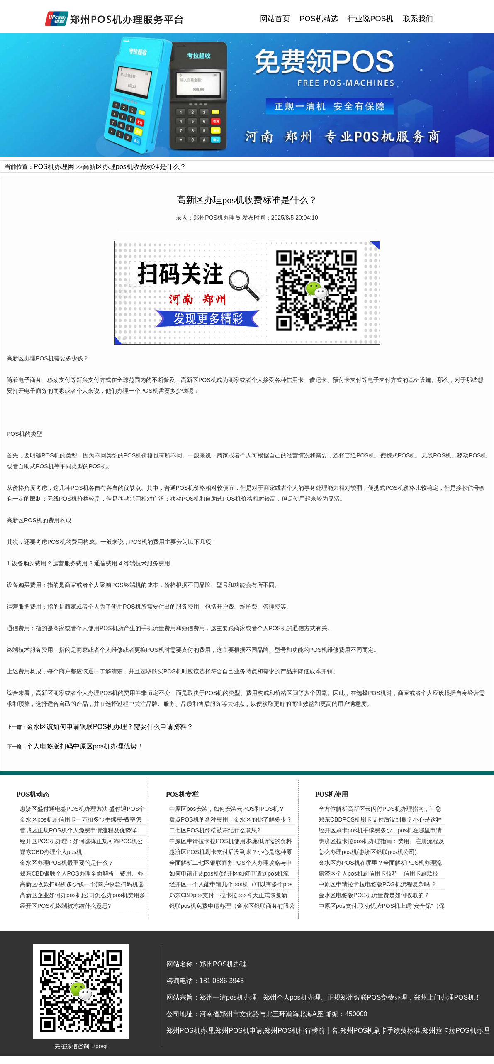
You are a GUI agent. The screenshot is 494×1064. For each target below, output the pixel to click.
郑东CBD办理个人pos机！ (54, 852)
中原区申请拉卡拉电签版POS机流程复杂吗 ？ (378, 884)
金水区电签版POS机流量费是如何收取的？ (374, 895)
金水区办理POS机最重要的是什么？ (67, 862)
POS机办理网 (54, 166)
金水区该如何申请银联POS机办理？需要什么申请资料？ (110, 726)
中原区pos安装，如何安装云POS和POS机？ (227, 808)
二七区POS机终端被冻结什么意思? (214, 830)
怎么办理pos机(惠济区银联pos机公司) (367, 852)
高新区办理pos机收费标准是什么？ (134, 166)
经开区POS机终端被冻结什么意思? (65, 906)
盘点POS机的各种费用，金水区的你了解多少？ (230, 819)
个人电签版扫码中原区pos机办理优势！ (85, 746)
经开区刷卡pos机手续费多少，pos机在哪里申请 (380, 830)
